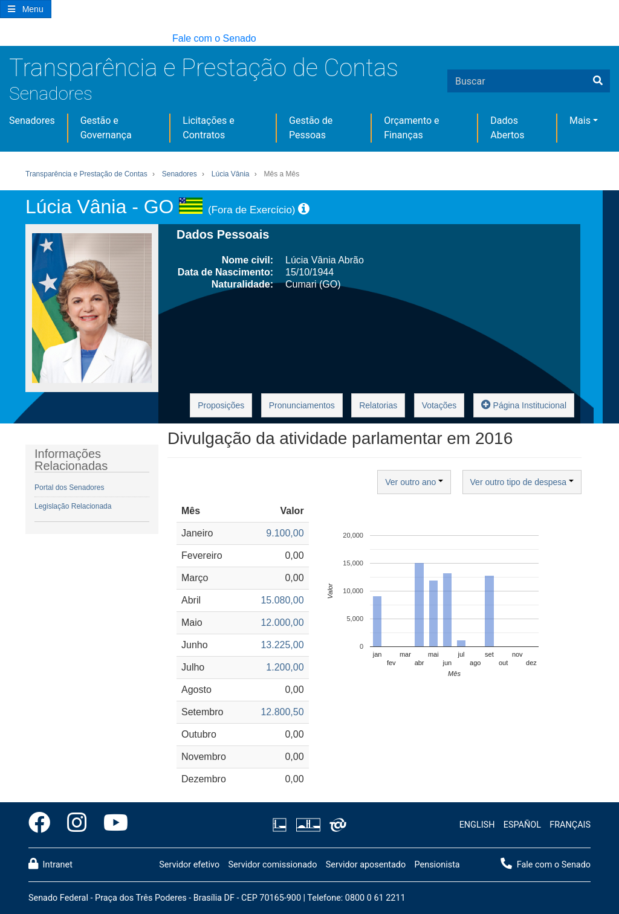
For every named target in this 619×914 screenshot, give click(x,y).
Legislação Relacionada (72, 506)
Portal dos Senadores (69, 487)
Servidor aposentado (366, 865)
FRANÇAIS (570, 825)
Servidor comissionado (272, 865)
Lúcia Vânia (231, 174)
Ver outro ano (414, 482)
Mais (580, 120)
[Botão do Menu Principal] (25, 9)
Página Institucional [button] (523, 404)
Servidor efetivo (189, 865)
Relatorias (378, 405)
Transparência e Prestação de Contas (203, 68)
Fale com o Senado (214, 38)
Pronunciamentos (302, 405)
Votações (439, 405)
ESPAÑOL (522, 825)
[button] (5, 39)
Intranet (50, 864)
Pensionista (437, 865)
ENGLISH (477, 825)
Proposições (221, 405)
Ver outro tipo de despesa (522, 482)
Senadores (50, 93)
